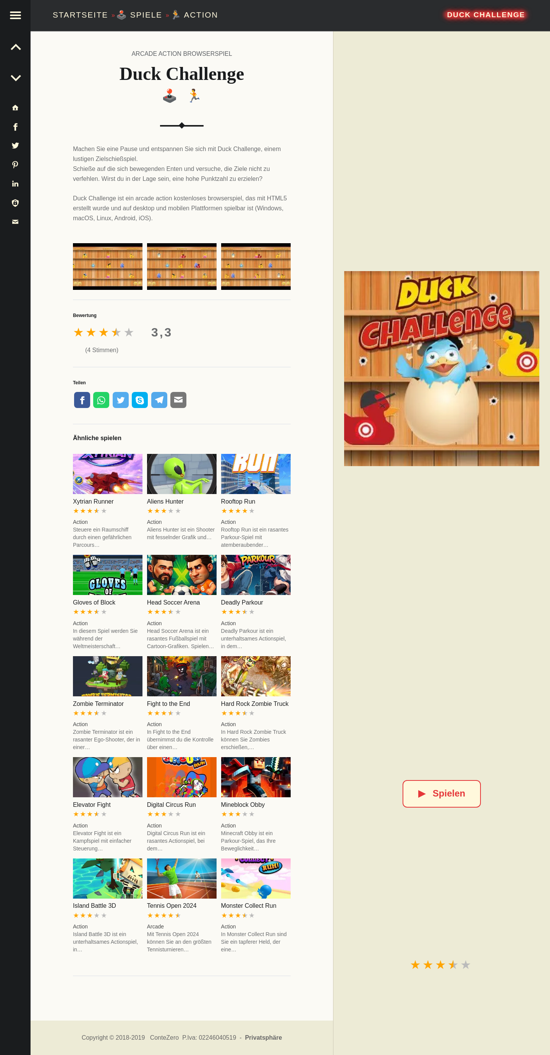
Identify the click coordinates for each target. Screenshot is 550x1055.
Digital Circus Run (171, 804)
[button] (15, 15)
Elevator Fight (92, 804)
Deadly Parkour (242, 602)
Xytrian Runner (93, 501)
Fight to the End (168, 704)
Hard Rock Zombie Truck (255, 704)
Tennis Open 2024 (172, 905)
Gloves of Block (94, 602)
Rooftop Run (238, 501)
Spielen (441, 793)
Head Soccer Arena (173, 602)
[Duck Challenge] (441, 368)
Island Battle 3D (94, 905)
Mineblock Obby (243, 804)
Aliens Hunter (165, 501)
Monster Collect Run (249, 905)
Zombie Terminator (98, 704)
